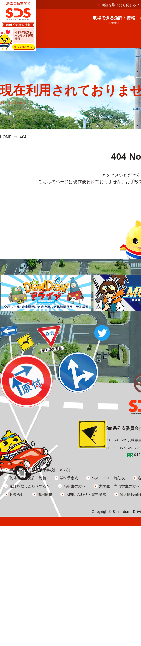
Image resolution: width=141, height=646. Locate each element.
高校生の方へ (74, 486)
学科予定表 (69, 478)
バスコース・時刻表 (108, 478)
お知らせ (16, 494)
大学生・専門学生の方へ (119, 486)
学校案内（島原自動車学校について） (40, 470)
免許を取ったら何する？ (121, 5)
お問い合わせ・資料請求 (85, 494)
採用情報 (44, 494)
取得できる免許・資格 (27, 478)
